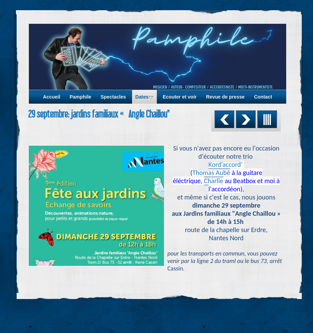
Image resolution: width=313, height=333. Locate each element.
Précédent (224, 119)
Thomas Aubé (211, 173)
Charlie (213, 181)
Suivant (245, 119)
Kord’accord (224, 164)
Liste (267, 119)
